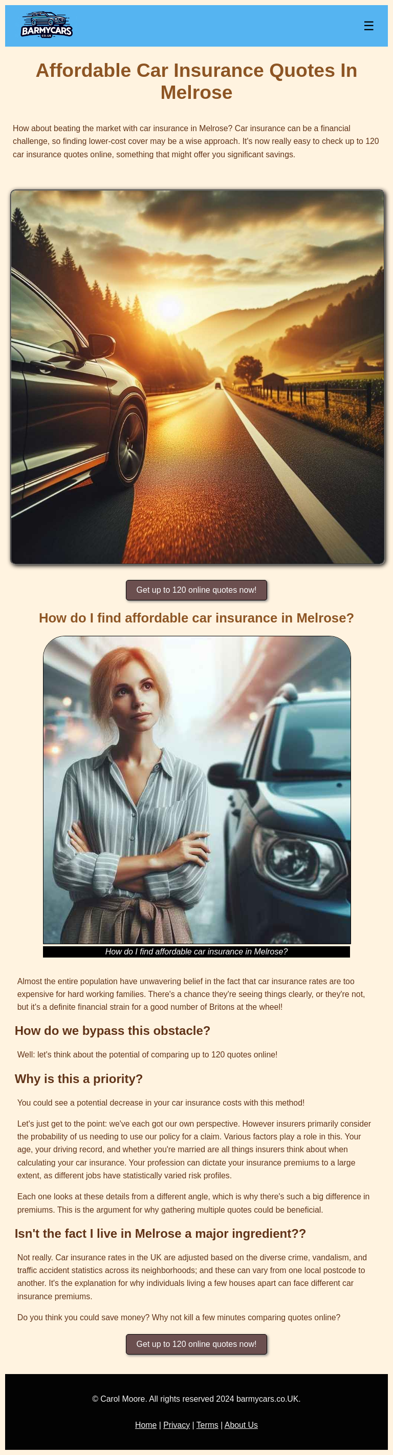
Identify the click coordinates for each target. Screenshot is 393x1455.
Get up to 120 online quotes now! (197, 590)
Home (146, 1425)
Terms (207, 1425)
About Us (241, 1425)
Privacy (176, 1425)
